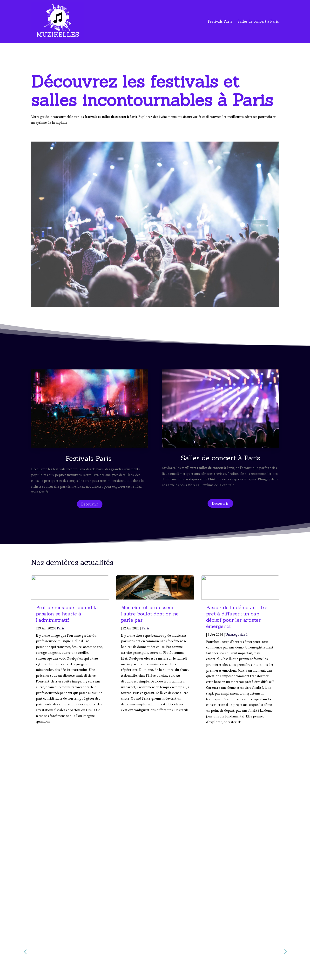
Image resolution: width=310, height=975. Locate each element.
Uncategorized (236, 634)
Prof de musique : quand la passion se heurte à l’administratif (67, 613)
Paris (60, 628)
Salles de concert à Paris (258, 21)
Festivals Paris (220, 21)
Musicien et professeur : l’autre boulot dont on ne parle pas (150, 613)
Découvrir (89, 504)
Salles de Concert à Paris (227, 943)
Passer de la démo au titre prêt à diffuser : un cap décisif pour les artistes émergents (236, 616)
